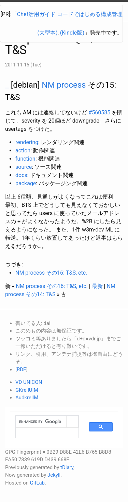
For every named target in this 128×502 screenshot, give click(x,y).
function (25, 158)
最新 (97, 286)
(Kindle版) (72, 32)
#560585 (99, 112)
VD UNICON (28, 382)
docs (21, 175)
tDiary (66, 467)
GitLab (37, 483)
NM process (64, 85)
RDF (21, 369)
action (22, 150)
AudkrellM (26, 397)
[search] (41, 422)
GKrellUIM (26, 390)
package (25, 183)
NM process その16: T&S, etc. (51, 272)
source (23, 167)
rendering (26, 142)
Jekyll (53, 475)
